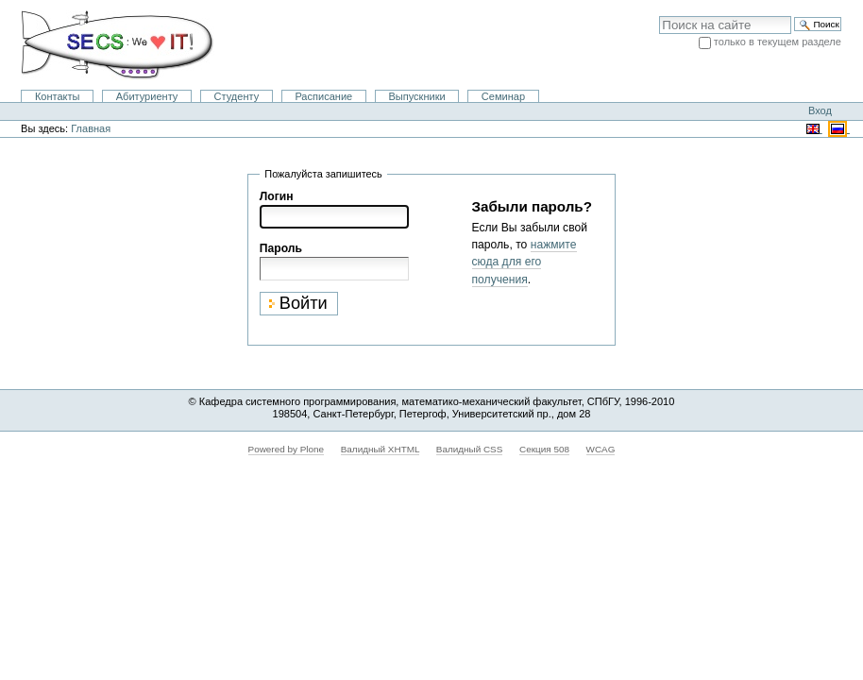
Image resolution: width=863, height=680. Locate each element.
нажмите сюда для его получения (524, 261)
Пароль (281, 248)
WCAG (601, 449)
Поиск (658, 15)
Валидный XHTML (380, 449)
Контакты (57, 96)
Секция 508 (544, 449)
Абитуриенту (147, 96)
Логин (277, 196)
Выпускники (416, 96)
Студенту (237, 96)
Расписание (323, 96)
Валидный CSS (469, 449)
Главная (90, 128)
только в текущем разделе (777, 41)
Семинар (503, 96)
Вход (820, 110)
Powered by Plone (286, 449)
